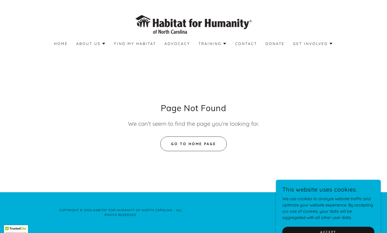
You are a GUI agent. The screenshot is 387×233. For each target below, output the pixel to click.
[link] (193, 24)
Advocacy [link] (177, 43)
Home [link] (61, 43)
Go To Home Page (193, 143)
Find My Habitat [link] (135, 43)
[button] (91, 44)
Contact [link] (246, 43)
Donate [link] (275, 43)
